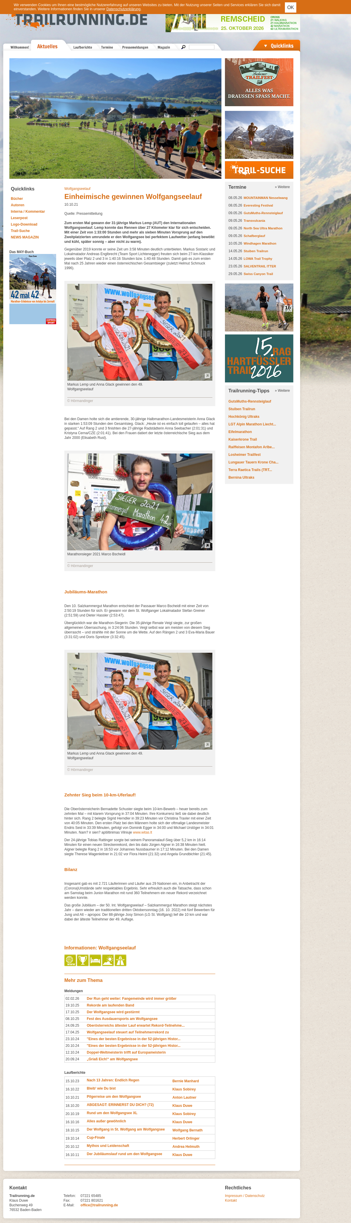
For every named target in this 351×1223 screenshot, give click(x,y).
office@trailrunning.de (99, 1205)
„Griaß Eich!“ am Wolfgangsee (112, 1059)
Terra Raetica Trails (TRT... (250, 470)
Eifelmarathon (240, 432)
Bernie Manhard (185, 1081)
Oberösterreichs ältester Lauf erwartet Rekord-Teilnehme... (136, 1025)
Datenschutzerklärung (123, 9)
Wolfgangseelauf (77, 189)
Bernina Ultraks (241, 477)
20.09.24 (72, 1059)
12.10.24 (72, 1052)
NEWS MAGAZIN (25, 237)
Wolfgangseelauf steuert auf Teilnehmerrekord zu (128, 1032)
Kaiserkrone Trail (242, 439)
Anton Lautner (184, 1097)
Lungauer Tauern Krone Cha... (253, 462)
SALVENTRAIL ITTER (260, 266)
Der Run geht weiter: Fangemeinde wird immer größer (132, 999)
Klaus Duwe (182, 1106)
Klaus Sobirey (184, 1089)
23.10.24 (72, 1039)
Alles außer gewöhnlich (106, 1121)
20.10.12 (72, 1147)
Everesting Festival (258, 205)
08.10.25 (72, 1019)
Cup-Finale (96, 1138)
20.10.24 (72, 1046)
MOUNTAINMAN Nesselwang (266, 198)
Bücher (17, 199)
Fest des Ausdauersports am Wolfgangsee (122, 1019)
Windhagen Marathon (260, 243)
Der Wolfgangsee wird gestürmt (113, 1012)
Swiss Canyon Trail (258, 274)
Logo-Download (24, 224)
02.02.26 (72, 999)
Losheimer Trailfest (244, 455)
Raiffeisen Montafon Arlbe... (251, 447)
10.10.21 (72, 1097)
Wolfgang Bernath (187, 1130)
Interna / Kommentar (28, 211)
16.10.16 (72, 1122)
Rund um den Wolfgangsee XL (112, 1113)
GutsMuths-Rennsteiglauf (263, 213)
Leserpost (19, 218)
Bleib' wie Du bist (101, 1088)
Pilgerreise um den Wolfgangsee (114, 1097)
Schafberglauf (254, 236)
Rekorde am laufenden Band (110, 1005)
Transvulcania (254, 220)
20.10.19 (72, 1114)
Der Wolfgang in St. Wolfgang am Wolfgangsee (126, 1129)
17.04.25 (72, 1032)
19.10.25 (72, 1005)
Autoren (17, 205)
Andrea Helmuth (185, 1147)
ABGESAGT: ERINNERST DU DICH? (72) (120, 1105)
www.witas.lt (142, 832)
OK (290, 7)
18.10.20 (72, 1106)
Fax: (66, 1200)
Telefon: (69, 1196)
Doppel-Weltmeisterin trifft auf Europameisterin (126, 1052)
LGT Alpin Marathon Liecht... (252, 424)
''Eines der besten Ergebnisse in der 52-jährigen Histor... (133, 1039)
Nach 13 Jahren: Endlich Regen (113, 1080)
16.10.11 (72, 1155)
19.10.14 (72, 1138)
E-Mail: (68, 1205)
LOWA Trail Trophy (258, 258)
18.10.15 (72, 1130)
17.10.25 (72, 1012)
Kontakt (231, 1200)
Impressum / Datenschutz (245, 1196)
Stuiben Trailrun (256, 251)
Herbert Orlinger (185, 1138)
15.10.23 (72, 1081)
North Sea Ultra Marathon (263, 228)
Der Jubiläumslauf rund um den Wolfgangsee (124, 1154)
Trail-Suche (20, 231)
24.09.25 (72, 1025)
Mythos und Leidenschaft (108, 1146)
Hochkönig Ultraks (243, 417)
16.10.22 (72, 1089)
